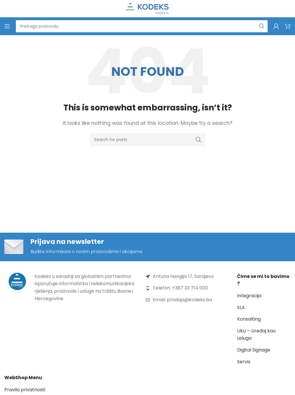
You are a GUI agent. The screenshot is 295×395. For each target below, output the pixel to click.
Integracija (249, 296)
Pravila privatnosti (24, 390)
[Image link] (17, 281)
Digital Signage (253, 350)
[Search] (142, 26)
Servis (243, 361)
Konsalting (249, 319)
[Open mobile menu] (7, 26)
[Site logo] (147, 8)
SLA (241, 307)
